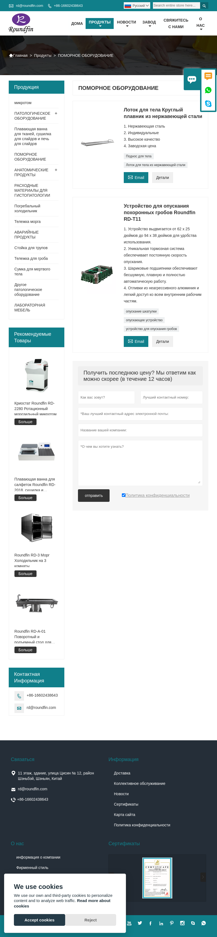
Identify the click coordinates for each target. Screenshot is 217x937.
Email (136, 177)
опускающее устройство (144, 320)
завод (149, 24)
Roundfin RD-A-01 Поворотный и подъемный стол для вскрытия (32, 637)
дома (77, 23)
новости (126, 24)
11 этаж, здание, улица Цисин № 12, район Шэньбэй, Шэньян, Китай (56, 776)
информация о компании (38, 857)
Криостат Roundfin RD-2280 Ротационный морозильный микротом (35, 408)
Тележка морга (27, 222)
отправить (94, 496)
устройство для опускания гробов (151, 329)
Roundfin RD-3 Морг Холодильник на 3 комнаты (32, 560)
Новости (121, 794)
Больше (25, 422)
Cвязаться (22, 759)
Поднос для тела (139, 156)
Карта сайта (124, 814)
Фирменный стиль (32, 867)
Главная (18, 56)
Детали (162, 178)
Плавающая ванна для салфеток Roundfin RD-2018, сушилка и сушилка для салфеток (35, 485)
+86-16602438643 (68, 6)
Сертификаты (126, 804)
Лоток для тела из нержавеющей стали (155, 165)
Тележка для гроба (31, 259)
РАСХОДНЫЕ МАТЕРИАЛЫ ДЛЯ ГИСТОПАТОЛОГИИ (32, 191)
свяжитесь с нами (176, 23)
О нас (201, 24)
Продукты (100, 24)
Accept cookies (40, 920)
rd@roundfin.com (29, 6)
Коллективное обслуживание (139, 783)
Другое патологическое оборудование (28, 290)
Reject (91, 920)
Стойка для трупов (31, 248)
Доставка (122, 773)
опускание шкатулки (141, 312)
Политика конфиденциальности (142, 825)
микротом (23, 103)
